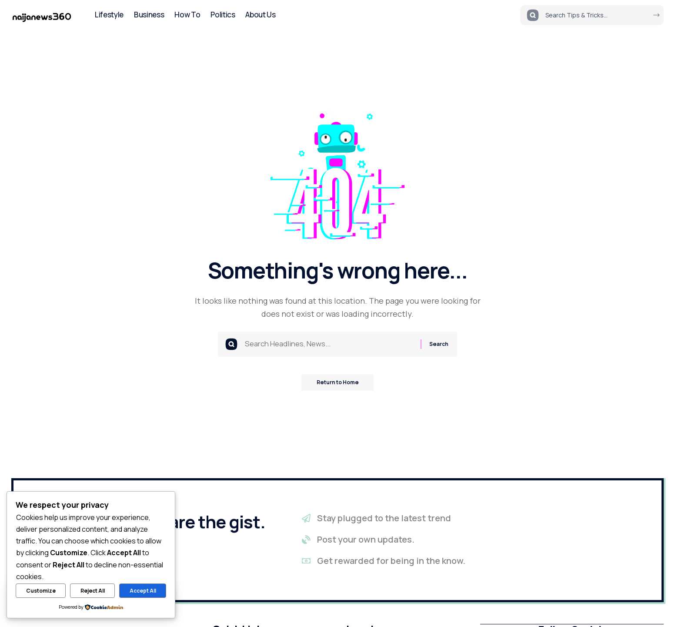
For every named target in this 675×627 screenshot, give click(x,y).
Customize (41, 590)
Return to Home (337, 385)
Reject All (92, 590)
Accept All (143, 590)
